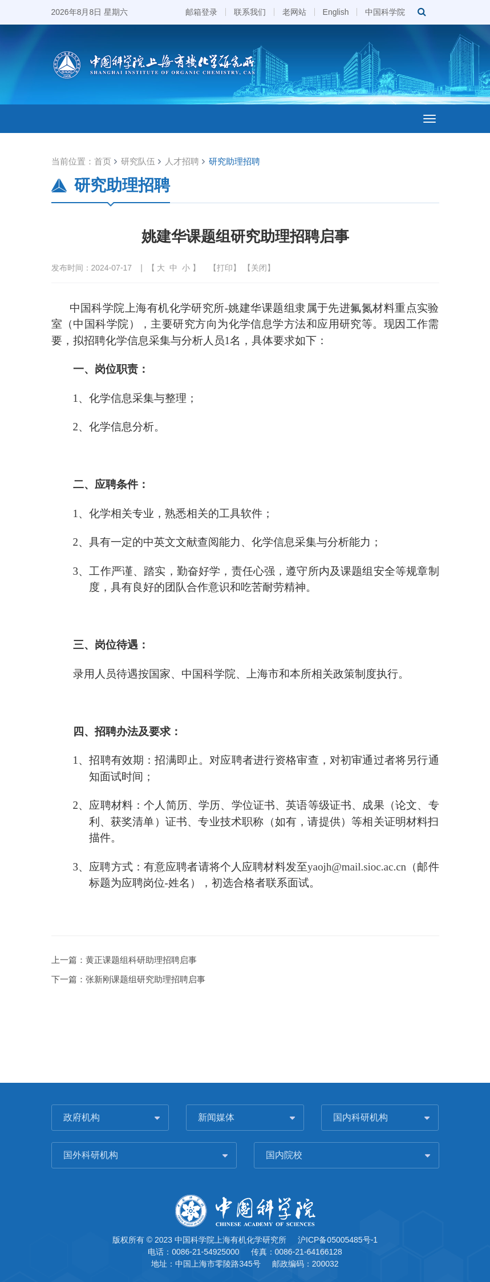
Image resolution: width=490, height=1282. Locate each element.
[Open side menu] (429, 118)
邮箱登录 (201, 12)
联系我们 (250, 12)
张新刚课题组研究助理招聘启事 (145, 979)
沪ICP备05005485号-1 (338, 1239)
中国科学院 (385, 12)
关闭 (259, 267)
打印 (225, 267)
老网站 (294, 12)
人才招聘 (182, 161)
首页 (102, 161)
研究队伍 (138, 161)
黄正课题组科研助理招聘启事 (141, 960)
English (336, 12)
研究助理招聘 (234, 161)
